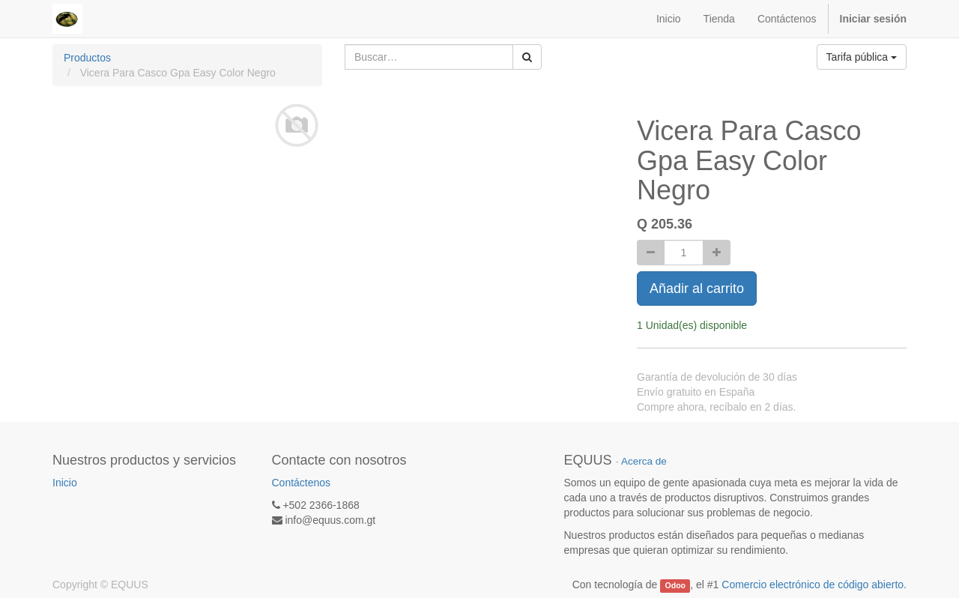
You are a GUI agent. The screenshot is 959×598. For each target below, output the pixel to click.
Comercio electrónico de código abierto (812, 585)
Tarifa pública (861, 57)
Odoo (675, 585)
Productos (87, 58)
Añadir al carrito (697, 288)
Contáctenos (301, 483)
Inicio (64, 483)
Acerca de (644, 461)
